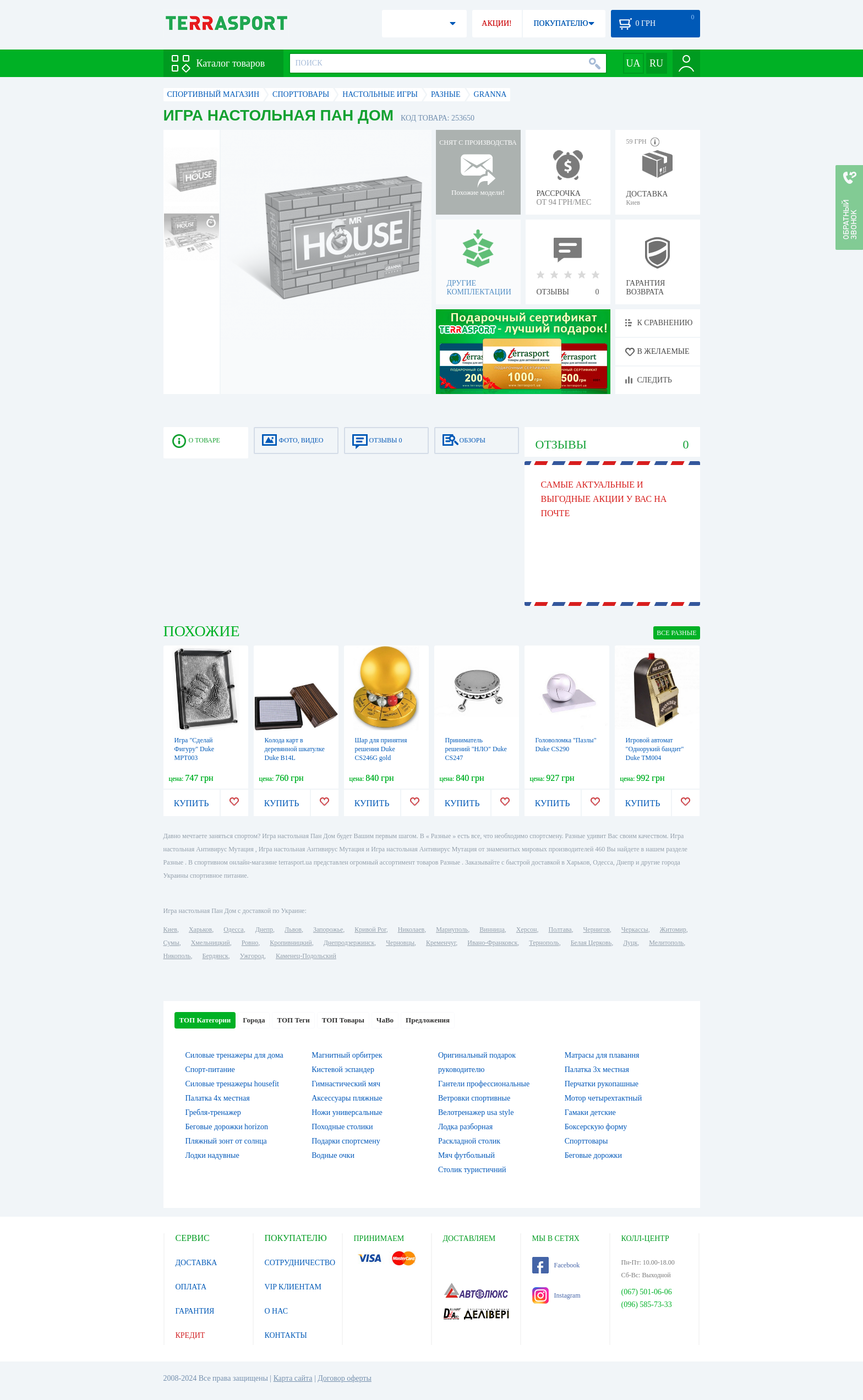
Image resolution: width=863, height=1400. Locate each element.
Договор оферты (345, 1378)
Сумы (171, 943)
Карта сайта (293, 1378)
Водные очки (333, 1155)
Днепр (264, 929)
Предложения (428, 1020)
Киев (170, 929)
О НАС (276, 1311)
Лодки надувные (212, 1155)
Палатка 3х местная (597, 1069)
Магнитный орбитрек (347, 1055)
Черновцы (400, 943)
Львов (293, 929)
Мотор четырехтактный (603, 1098)
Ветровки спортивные (474, 1098)
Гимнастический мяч (346, 1084)
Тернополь (544, 943)
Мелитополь (666, 943)
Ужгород (252, 956)
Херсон (526, 929)
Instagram (556, 1295)
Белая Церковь (591, 943)
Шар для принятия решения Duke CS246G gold (381, 749)
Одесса (233, 929)
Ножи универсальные (347, 1112)
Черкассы (634, 929)
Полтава (560, 929)
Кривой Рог (370, 929)
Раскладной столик (469, 1141)
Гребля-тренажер (213, 1112)
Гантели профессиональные (483, 1084)
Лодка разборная (465, 1127)
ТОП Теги (293, 1020)
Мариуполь (452, 929)
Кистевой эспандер (343, 1069)
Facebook (556, 1265)
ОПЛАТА (191, 1287)
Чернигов (596, 929)
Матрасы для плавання (602, 1055)
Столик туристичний (472, 1170)
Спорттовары (586, 1141)
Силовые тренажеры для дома (234, 1055)
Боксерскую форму (596, 1127)
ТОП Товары (343, 1020)
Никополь (177, 956)
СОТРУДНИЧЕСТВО (300, 1263)
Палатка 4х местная (217, 1098)
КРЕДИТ (190, 1335)
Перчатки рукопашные (601, 1084)
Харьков (200, 929)
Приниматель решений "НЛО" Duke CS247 (476, 749)
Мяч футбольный (466, 1155)
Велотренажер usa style (476, 1112)
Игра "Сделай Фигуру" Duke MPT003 (194, 749)
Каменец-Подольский (306, 956)
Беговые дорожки (593, 1155)
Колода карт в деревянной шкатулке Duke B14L (295, 749)
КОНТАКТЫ (286, 1335)
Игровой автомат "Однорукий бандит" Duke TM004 (655, 749)
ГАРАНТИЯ (195, 1311)
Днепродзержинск (349, 943)
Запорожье (328, 929)
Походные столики (342, 1127)
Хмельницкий (210, 943)
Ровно (250, 943)
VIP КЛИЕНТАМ (293, 1287)
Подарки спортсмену (346, 1141)
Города (254, 1020)
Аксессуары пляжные (347, 1098)
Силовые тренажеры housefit (232, 1084)
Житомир (673, 929)
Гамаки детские (590, 1112)
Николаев (411, 929)
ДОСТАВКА (196, 1263)
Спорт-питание (210, 1069)
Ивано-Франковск (492, 943)
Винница (491, 929)
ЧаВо (385, 1020)
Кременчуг (441, 943)
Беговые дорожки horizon (226, 1127)
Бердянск (215, 956)
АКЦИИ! (496, 23)
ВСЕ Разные (676, 633)
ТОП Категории (205, 1020)
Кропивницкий (291, 943)
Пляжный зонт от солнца (226, 1141)
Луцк (630, 943)
